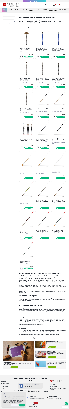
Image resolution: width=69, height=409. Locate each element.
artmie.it (34, 404)
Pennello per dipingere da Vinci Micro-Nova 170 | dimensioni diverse (58, 139)
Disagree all (15, 405)
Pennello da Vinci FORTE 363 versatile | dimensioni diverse (42, 201)
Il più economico (22, 27)
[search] (45, 5)
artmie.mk (56, 402)
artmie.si (26, 402)
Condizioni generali (5, 386)
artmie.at (60, 402)
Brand (55, 10)
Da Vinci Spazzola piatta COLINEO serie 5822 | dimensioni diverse (25, 79)
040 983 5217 (54, 384)
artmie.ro (46, 402)
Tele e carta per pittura (24, 10)
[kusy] (21, 56)
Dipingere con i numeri (62, 10)
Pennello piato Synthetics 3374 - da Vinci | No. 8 (26, 140)
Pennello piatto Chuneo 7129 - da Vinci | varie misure (58, 109)
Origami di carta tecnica (52, 361)
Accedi (61, 1)
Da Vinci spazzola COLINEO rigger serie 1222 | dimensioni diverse (26, 109)
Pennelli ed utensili (37, 10)
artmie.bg (51, 402)
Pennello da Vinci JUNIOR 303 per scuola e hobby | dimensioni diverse (42, 171)
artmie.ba (41, 402)
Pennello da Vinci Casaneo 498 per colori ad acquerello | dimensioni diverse (58, 79)
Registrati (66, 1)
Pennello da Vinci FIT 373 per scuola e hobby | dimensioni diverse (26, 201)
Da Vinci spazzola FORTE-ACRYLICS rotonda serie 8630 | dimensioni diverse (58, 49)
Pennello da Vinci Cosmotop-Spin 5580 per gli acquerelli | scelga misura (26, 231)
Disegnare (51, 10)
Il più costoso (30, 27)
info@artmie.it (54, 386)
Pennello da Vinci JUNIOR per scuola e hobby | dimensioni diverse (26, 171)
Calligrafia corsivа (8, 362)
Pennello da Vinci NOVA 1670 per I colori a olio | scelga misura (26, 261)
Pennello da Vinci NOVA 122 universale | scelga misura (57, 231)
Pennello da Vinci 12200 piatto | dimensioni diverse (58, 171)
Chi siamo (3, 378)
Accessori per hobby (44, 10)
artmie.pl (30, 402)
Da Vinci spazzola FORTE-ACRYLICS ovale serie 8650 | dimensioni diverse (41, 49)
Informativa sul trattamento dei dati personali (58, 389)
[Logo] (11, 4)
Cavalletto (31, 10)
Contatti (3, 391)
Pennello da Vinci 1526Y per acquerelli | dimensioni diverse (58, 201)
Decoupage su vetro (50, 351)
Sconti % (5, 10)
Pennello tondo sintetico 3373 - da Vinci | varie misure (42, 140)
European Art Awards (33, 396)
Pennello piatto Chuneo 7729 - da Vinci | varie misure (42, 109)
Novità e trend (10, 10)
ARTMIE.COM (36, 402)
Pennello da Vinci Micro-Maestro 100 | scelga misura (42, 231)
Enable (22, 405)
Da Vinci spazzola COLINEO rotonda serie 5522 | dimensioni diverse (42, 79)
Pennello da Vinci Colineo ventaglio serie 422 (25, 49)
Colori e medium (16, 10)
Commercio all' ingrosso (4, 389)
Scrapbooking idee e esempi (52, 341)
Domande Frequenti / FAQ (5, 384)
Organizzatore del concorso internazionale (37, 398)
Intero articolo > (14, 367)
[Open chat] (66, 403)
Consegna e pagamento (3, 381)
